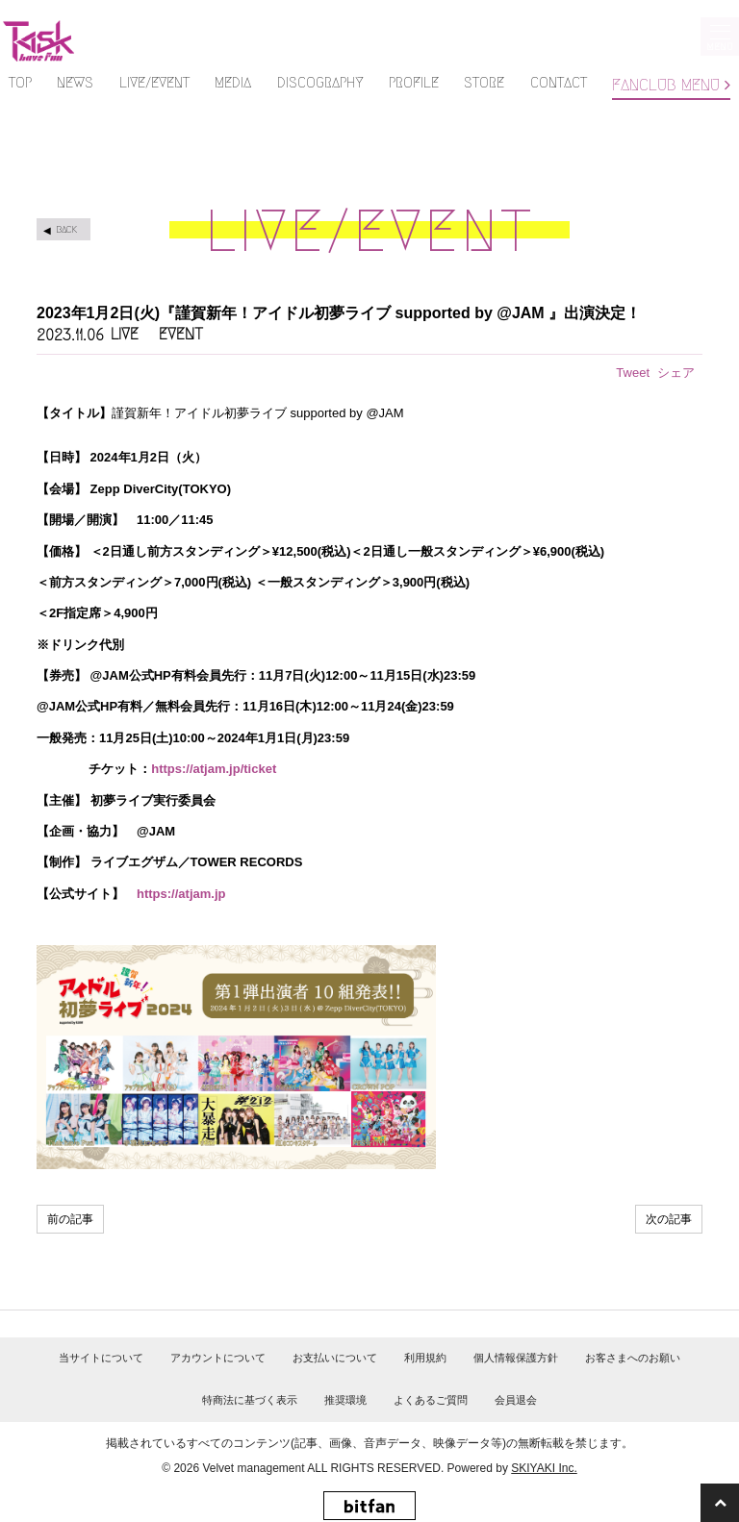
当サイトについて (101, 1357)
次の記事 (669, 1219)
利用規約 (425, 1357)
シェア (676, 372)
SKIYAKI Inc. (543, 1468)
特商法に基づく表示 (249, 1400)
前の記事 (70, 1219)
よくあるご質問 (431, 1400)
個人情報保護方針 (515, 1357)
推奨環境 (345, 1400)
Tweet (633, 372)
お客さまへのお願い (632, 1357)
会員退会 (516, 1400)
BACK (66, 229)
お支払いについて (335, 1357)
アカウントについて (218, 1357)
